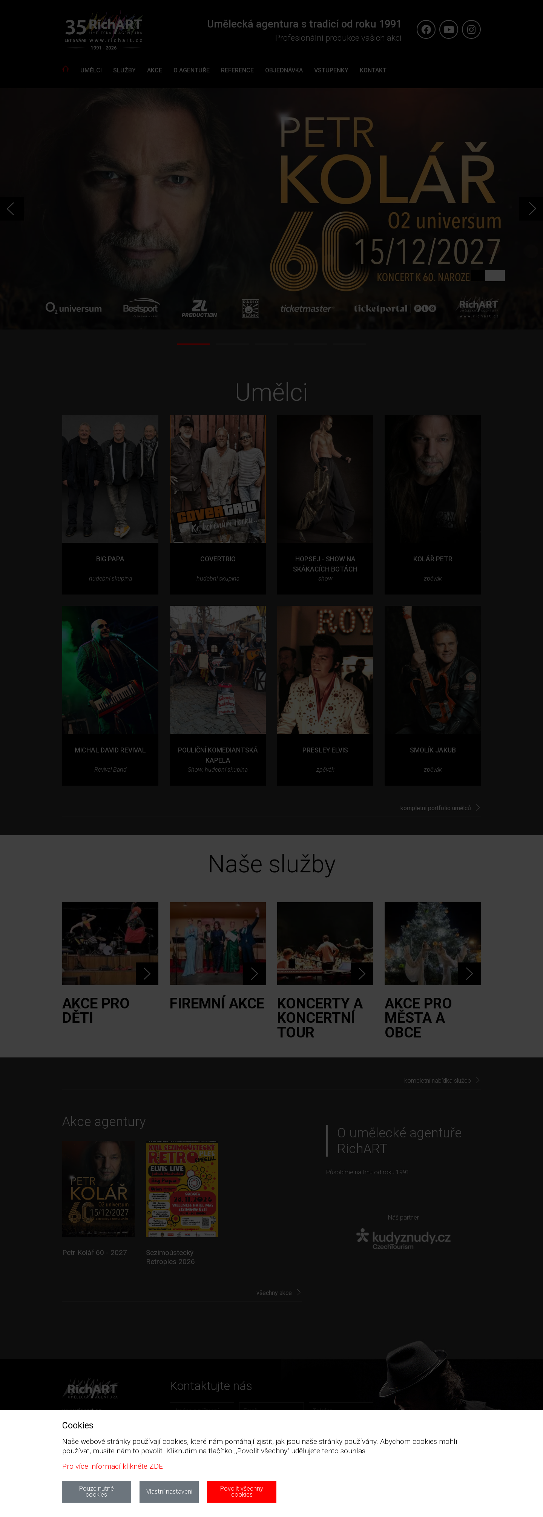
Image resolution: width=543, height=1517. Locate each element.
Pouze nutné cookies (96, 1491)
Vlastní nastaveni (169, 1491)
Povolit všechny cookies (241, 1491)
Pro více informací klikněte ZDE (112, 1466)
